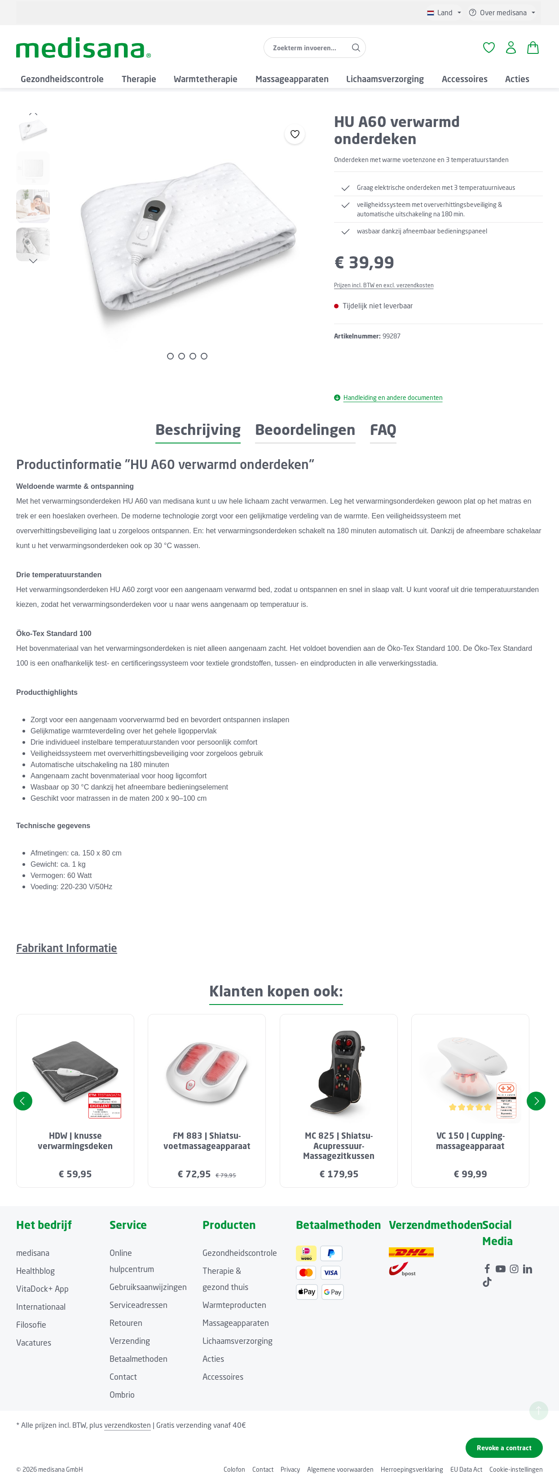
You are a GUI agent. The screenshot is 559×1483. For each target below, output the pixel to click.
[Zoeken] (356, 47)
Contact (123, 1376)
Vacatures (33, 1342)
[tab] (198, 430)
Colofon (234, 1469)
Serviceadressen (138, 1304)
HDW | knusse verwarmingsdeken (75, 1141)
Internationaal (41, 1306)
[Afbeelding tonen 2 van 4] (181, 356)
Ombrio (122, 1394)
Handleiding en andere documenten (388, 397)
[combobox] (305, 47)
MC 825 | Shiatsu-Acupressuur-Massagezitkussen (338, 1146)
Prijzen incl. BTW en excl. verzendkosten (384, 285)
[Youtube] (501, 1266)
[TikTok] (487, 1279)
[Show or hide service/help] (502, 12)
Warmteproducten (234, 1304)
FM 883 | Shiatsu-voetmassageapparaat (207, 1141)
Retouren (126, 1322)
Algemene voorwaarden (340, 1469)
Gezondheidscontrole (239, 1252)
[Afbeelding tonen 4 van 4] (204, 356)
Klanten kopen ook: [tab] (276, 991)
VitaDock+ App (42, 1288)
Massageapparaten (235, 1322)
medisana (32, 1252)
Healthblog (35, 1270)
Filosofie (31, 1324)
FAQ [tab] (383, 429)
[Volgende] (33, 261)
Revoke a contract (504, 1448)
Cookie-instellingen (516, 1469)
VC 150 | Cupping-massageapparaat (470, 1141)
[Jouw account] (511, 48)
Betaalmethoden (138, 1358)
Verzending (130, 1340)
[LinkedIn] (528, 1266)
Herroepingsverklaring (412, 1469)
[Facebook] (488, 1266)
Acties (213, 1358)
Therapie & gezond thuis (225, 1278)
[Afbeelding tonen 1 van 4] (170, 356)
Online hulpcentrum (132, 1260)
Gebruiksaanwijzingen (148, 1286)
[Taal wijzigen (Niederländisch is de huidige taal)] (444, 12)
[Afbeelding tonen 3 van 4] (192, 356)
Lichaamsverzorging (237, 1340)
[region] (166, 241)
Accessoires (222, 1376)
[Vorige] (33, 113)
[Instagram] (515, 1266)
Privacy (290, 1469)
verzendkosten (127, 1425)
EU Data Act (466, 1469)
